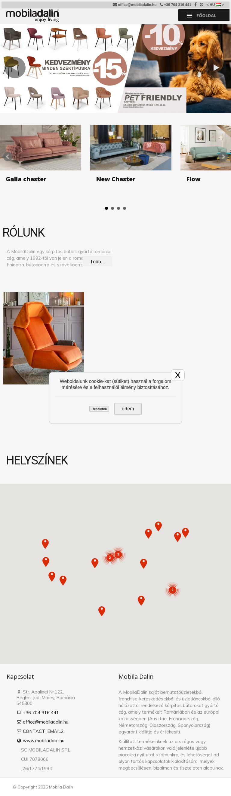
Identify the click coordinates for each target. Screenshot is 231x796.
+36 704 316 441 (175, 4)
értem (128, 408)
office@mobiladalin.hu (135, 4)
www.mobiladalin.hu (40, 740)
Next (223, 156)
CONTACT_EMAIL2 (40, 731)
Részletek (99, 409)
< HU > (215, 5)
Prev (8, 156)
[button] (45, 562)
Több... (97, 261)
